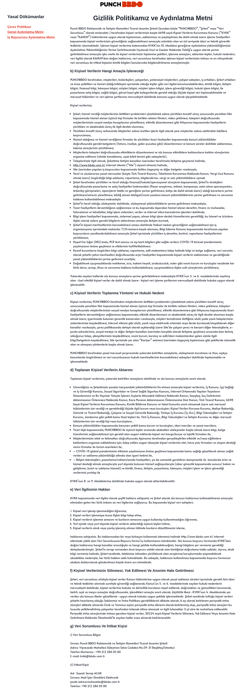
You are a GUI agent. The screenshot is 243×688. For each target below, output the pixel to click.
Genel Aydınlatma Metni (25, 32)
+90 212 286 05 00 (108, 652)
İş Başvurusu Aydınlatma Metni (31, 37)
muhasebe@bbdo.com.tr (103, 682)
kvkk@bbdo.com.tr (92, 656)
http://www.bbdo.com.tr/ (89, 165)
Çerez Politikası (19, 27)
